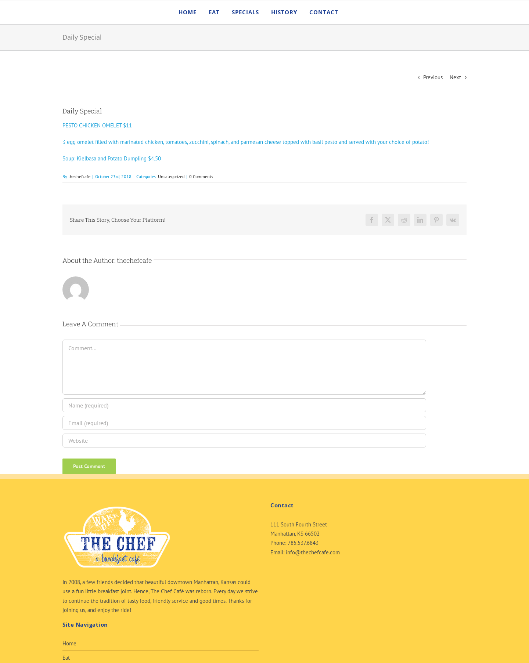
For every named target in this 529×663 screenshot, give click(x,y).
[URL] (244, 441)
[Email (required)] (244, 423)
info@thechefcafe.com (313, 552)
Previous (433, 77)
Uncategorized (171, 176)
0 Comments (201, 176)
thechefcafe (79, 176)
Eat (66, 657)
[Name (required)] (244, 405)
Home (69, 643)
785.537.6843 (303, 542)
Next (455, 77)
